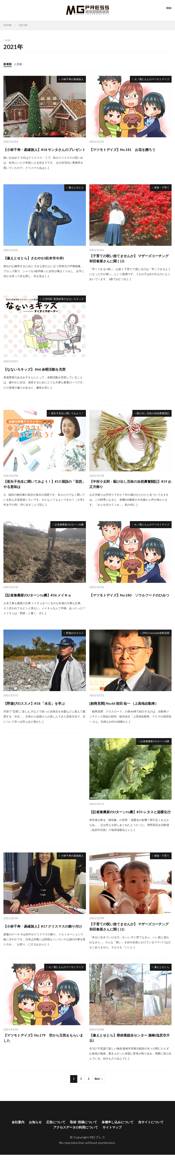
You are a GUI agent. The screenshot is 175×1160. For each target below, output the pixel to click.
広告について (55, 1127)
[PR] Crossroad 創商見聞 (151, 637)
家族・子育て (159, 191)
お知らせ (35, 1127)
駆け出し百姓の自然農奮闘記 (148, 417)
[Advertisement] (130, 351)
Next (97, 1084)
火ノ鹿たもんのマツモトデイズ (147, 79)
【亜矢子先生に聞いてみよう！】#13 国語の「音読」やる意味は (43, 488)
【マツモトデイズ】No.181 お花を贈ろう (124, 149)
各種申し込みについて (118, 1127)
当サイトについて (151, 1127)
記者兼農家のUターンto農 (65, 529)
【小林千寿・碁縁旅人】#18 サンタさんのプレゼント (43, 150)
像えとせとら (74, 191)
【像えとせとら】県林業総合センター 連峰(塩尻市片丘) (130, 1043)
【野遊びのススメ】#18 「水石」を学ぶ (36, 707)
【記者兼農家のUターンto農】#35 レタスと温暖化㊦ (128, 817)
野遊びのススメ (72, 637)
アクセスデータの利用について (75, 1132)
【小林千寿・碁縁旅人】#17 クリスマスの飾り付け (43, 931)
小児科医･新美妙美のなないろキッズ (57, 303)
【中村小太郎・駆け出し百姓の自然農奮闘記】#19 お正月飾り (127, 488)
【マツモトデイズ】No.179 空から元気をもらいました (44, 1043)
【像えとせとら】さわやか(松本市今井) (35, 261)
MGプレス (97, 1142)
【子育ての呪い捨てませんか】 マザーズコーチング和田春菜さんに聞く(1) (129, 931)
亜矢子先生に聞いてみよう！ (63, 417)
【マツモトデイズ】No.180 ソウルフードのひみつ (130, 600)
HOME (7, 25)
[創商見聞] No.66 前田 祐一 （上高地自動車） (126, 707)
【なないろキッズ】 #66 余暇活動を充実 (36, 373)
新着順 (8, 64)
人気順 (20, 64)
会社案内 (18, 1127)
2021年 (23, 25)
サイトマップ (112, 1132)
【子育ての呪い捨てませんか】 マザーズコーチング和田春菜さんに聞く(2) (129, 262)
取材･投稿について (83, 1127)
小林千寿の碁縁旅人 (69, 79)
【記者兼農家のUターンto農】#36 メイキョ (39, 599)
